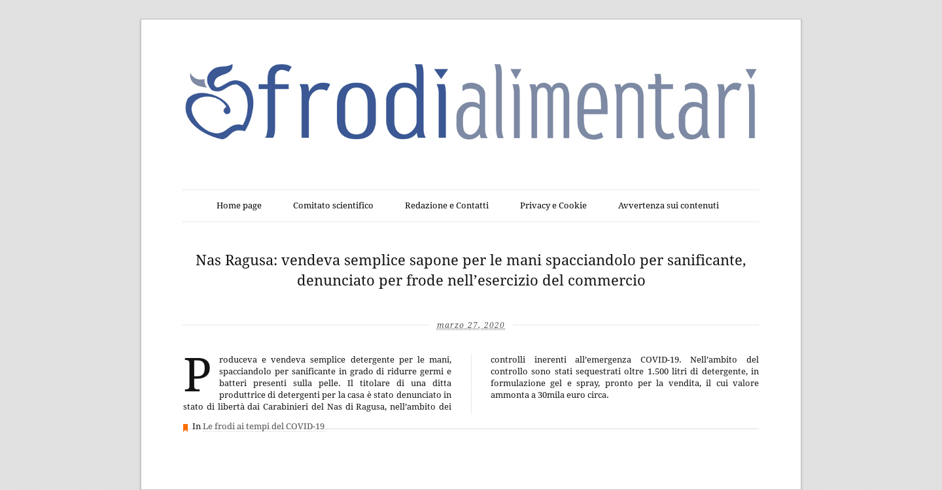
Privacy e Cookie (553, 205)
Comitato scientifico (333, 205)
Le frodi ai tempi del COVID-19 (263, 426)
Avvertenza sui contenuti (668, 205)
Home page (239, 205)
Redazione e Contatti (447, 205)
